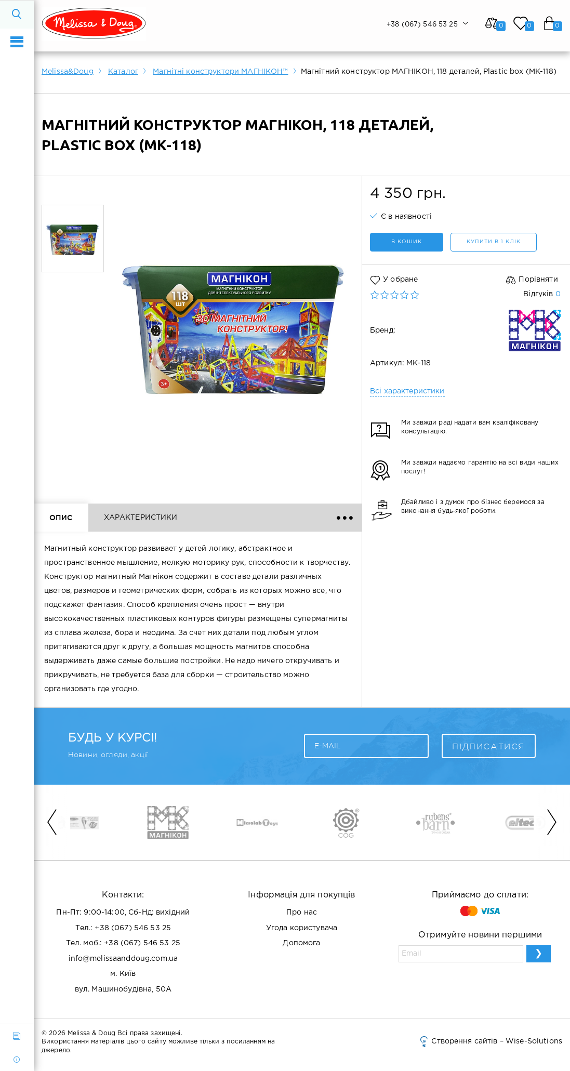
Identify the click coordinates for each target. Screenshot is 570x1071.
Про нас (301, 912)
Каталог (123, 72)
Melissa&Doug (68, 72)
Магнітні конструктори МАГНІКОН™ (220, 72)
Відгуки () (233, 517)
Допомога (301, 943)
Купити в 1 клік (494, 242)
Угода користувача (301, 928)
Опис (61, 517)
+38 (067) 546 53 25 (133, 928)
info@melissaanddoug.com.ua (123, 959)
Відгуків (541, 294)
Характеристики (141, 517)
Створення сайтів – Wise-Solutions (490, 1041)
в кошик (406, 242)
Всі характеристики (407, 391)
